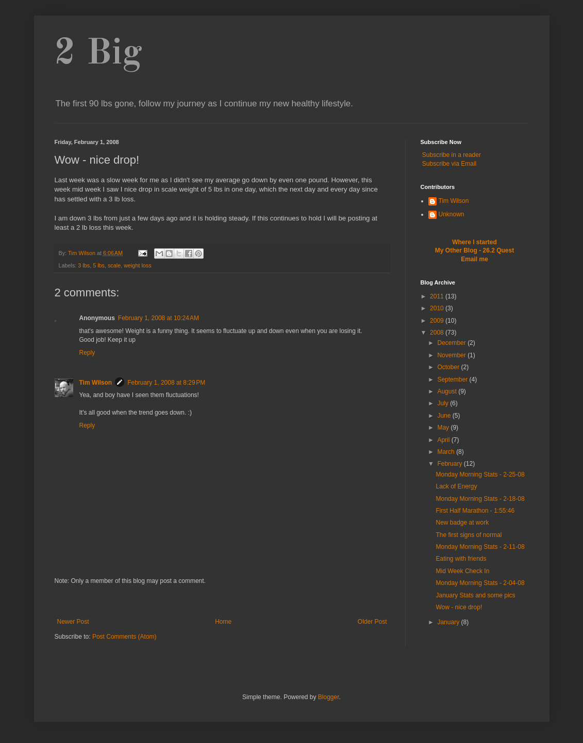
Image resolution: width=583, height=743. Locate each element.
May (444, 427)
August (447, 391)
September (453, 379)
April (444, 440)
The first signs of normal (469, 535)
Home (223, 621)
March (446, 451)
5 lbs (99, 265)
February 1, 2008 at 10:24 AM (158, 318)
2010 (437, 308)
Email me (474, 259)
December (452, 342)
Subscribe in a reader (451, 155)
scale (114, 265)
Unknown (451, 214)
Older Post (372, 621)
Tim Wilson (95, 382)
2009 (437, 320)
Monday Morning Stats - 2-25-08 (480, 474)
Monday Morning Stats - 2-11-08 (480, 546)
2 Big (98, 54)
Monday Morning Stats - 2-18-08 (480, 498)
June (444, 415)
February (450, 463)
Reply (87, 352)
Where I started (474, 242)
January (449, 622)
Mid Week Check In (462, 571)
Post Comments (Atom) (124, 636)
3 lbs (84, 265)
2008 (437, 332)
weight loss (137, 265)
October (449, 367)
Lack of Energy (456, 486)
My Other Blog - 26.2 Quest (474, 250)
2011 (437, 296)
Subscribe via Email (449, 163)
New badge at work (462, 522)
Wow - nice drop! (459, 607)
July (443, 403)
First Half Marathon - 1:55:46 (475, 510)
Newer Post (73, 621)
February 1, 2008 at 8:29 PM (166, 382)
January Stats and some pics (475, 595)
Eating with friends (461, 558)
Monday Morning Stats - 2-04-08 (480, 583)
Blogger (328, 697)
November (452, 355)
